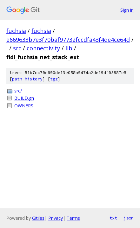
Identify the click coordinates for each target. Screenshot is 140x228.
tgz (54, 79)
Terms (73, 218)
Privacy (55, 218)
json (128, 218)
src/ (18, 91)
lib (68, 48)
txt (113, 218)
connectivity (43, 48)
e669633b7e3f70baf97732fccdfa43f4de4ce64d (68, 39)
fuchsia (16, 31)
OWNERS (23, 106)
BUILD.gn (24, 98)
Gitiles (38, 218)
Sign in (127, 10)
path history (27, 79)
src (17, 48)
